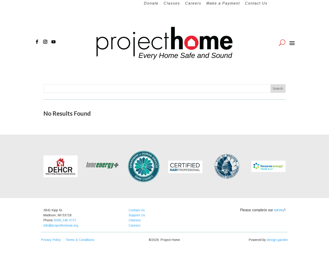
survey (279, 210)
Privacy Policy (53, 240)
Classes (172, 3)
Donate (151, 3)
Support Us (137, 215)
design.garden (277, 240)
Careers (193, 3)
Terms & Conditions (80, 240)
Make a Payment (223, 3)
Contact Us (256, 3)
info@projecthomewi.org (60, 225)
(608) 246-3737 (65, 220)
